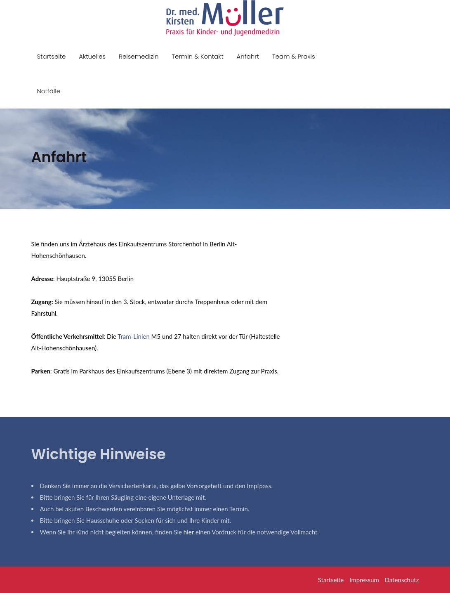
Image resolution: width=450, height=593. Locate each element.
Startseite (51, 56)
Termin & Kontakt (197, 56)
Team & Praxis (293, 56)
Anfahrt (248, 56)
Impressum (364, 580)
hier (189, 532)
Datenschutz (402, 580)
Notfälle (48, 91)
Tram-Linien (133, 336)
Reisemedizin (138, 56)
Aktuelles (92, 56)
